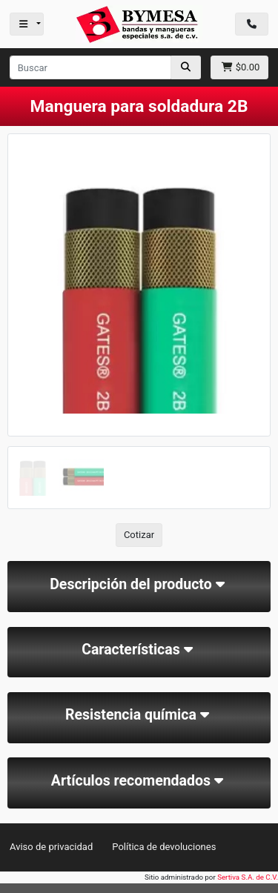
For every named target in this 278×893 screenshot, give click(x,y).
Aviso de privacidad (51, 846)
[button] (27, 321)
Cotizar (139, 534)
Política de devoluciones (164, 846)
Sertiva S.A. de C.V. (247, 877)
